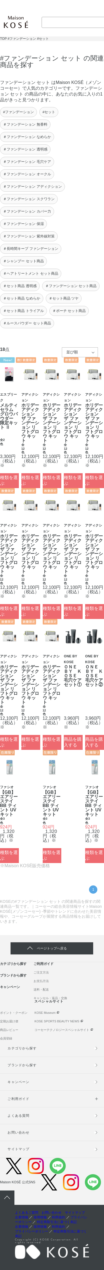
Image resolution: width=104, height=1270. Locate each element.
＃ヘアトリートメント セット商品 (30, 273)
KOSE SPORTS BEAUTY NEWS (56, 1021)
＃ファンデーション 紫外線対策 (29, 236)
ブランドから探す (13, 975)
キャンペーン (10, 987)
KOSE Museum (44, 1012)
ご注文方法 (41, 972)
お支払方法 (41, 981)
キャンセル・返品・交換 (50, 998)
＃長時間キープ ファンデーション (30, 249)
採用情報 (40, 1217)
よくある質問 (18, 1116)
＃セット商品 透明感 (20, 286)
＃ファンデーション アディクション (32, 186)
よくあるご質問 (26, 1213)
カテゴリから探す (13, 964)
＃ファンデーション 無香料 (25, 124)
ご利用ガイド (44, 964)
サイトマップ (18, 1149)
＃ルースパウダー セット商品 (27, 323)
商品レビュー (9, 1029)
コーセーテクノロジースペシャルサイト (61, 1029)
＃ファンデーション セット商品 (71, 286)
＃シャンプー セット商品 (23, 261)
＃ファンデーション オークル (27, 174)
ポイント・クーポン (13, 1012)
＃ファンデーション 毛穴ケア (27, 162)
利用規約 (58, 1217)
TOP (3, 39)
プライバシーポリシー (31, 1231)
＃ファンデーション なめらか (27, 137)
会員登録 (6, 1038)
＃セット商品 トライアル (23, 311)
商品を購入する (73, 742)
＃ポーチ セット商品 (69, 311)
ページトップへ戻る (52, 948)
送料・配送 (41, 989)
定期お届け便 (9, 1021)
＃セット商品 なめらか (21, 298)
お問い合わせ (18, 1132)
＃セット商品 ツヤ (64, 298)
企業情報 (21, 1217)
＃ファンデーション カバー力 (27, 211)
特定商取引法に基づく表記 (57, 1222)
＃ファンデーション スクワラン (29, 199)
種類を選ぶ (9, 480)
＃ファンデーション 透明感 (25, 149)
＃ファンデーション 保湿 (23, 224)
